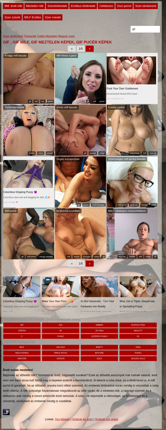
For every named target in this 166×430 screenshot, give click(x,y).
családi (132, 257)
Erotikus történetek (83, 6)
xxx (42, 101)
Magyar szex (66, 36)
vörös (22, 330)
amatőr (22, 358)
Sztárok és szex (82, 419)
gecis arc (134, 205)
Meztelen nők (34, 6)
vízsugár (86, 257)
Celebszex (106, 6)
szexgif (50, 153)
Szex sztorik (12, 17)
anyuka (60, 347)
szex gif (153, 153)
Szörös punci (99, 336)
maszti (76, 257)
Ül (138, 336)
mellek (32, 153)
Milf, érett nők (13, 6)
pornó (50, 101)
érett (99, 347)
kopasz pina (138, 325)
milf (36, 101)
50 (60, 330)
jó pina (99, 330)
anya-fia (122, 257)
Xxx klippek (62, 419)
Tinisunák (30, 36)
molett (138, 330)
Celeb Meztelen (47, 36)
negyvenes (22, 353)
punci (60, 336)
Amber (99, 325)
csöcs (40, 153)
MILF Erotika (32, 17)
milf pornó (122, 205)
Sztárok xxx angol (106, 419)
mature (99, 353)
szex (99, 358)
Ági (60, 325)
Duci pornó (124, 6)
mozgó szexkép (46, 257)
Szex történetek (13, 36)
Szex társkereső (145, 6)
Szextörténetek (57, 6)
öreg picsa (60, 353)
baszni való (138, 358)
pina (138, 347)
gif (30, 101)
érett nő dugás (98, 205)
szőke (153, 205)
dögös (61, 358)
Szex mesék (53, 17)
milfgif (102, 153)
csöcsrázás (134, 153)
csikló (96, 257)
